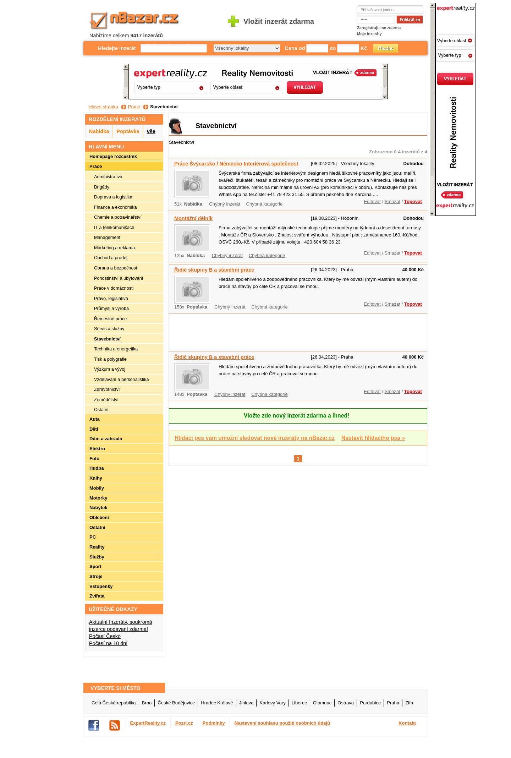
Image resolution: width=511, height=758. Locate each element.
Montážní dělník (193, 218)
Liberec (299, 702)
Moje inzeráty (369, 34)
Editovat (372, 201)
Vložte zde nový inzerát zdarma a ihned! (296, 416)
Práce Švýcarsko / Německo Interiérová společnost (236, 164)
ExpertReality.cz (148, 723)
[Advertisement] (298, 332)
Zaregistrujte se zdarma (379, 28)
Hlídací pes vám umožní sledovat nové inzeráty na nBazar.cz (255, 438)
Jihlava (246, 702)
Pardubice (370, 702)
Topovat (413, 201)
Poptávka (127, 131)
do (333, 48)
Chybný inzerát (224, 204)
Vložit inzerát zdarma (278, 21)
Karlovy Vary (272, 702)
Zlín (409, 702)
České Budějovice (176, 702)
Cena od (295, 48)
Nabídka (99, 131)
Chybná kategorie (264, 204)
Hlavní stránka (103, 106)
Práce (134, 106)
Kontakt (407, 723)
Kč (364, 48)
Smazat (392, 201)
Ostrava (345, 702)
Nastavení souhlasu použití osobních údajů (282, 723)
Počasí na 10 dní (108, 643)
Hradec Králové (217, 702)
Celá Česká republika (114, 702)
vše (151, 131)
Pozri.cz (184, 723)
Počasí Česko (105, 636)
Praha (393, 702)
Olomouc (322, 702)
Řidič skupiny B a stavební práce (214, 270)
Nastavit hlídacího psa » (373, 438)
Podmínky (214, 723)
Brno (147, 702)
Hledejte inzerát (117, 48)
